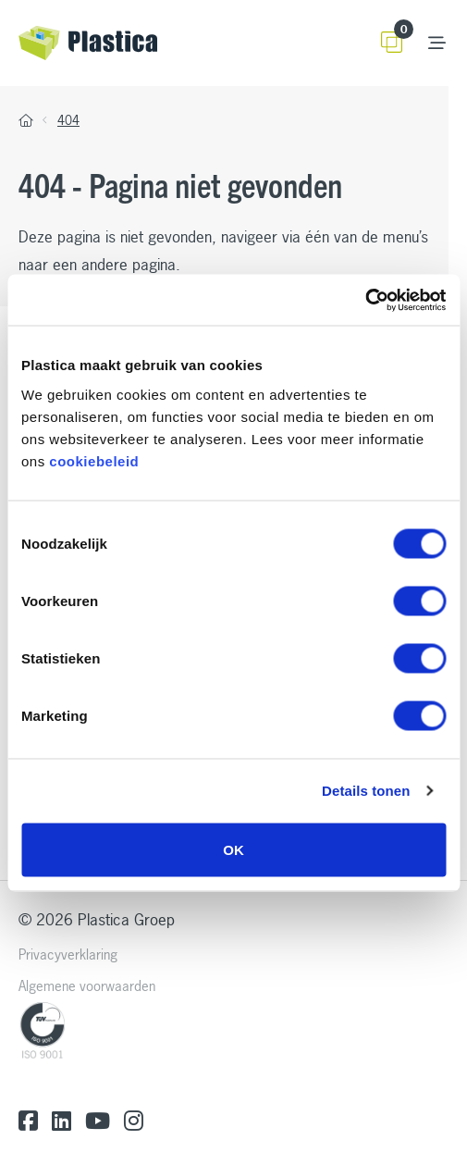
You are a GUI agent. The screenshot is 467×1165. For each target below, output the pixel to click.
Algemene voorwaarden (86, 986)
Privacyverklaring (67, 954)
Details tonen (366, 791)
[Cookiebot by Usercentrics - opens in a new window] (365, 300)
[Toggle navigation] (437, 43)
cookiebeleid (94, 460)
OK (233, 849)
